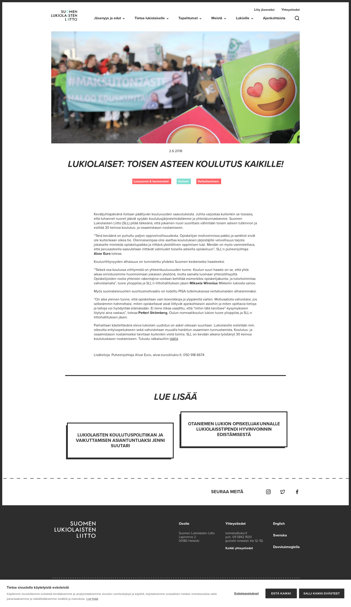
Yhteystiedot (290, 10)
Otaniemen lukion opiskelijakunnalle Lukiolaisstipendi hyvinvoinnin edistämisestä (234, 429)
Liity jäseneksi (264, 10)
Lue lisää (92, 599)
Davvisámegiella (286, 547)
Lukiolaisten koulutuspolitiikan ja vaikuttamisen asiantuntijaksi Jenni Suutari (120, 440)
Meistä (216, 18)
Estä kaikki (281, 593)
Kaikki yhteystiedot (239, 548)
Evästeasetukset (246, 593)
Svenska (280, 535)
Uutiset (183, 181)
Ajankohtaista (274, 18)
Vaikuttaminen (208, 181)
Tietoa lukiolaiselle (150, 18)
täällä (174, 339)
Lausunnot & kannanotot (151, 181)
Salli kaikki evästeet (322, 593)
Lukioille (242, 18)
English (279, 523)
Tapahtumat (188, 18)
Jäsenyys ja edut (107, 18)
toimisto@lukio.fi (236, 533)
